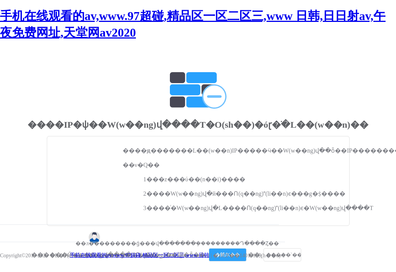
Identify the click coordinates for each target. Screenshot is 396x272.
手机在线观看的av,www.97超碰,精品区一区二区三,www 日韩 (140, 255)
